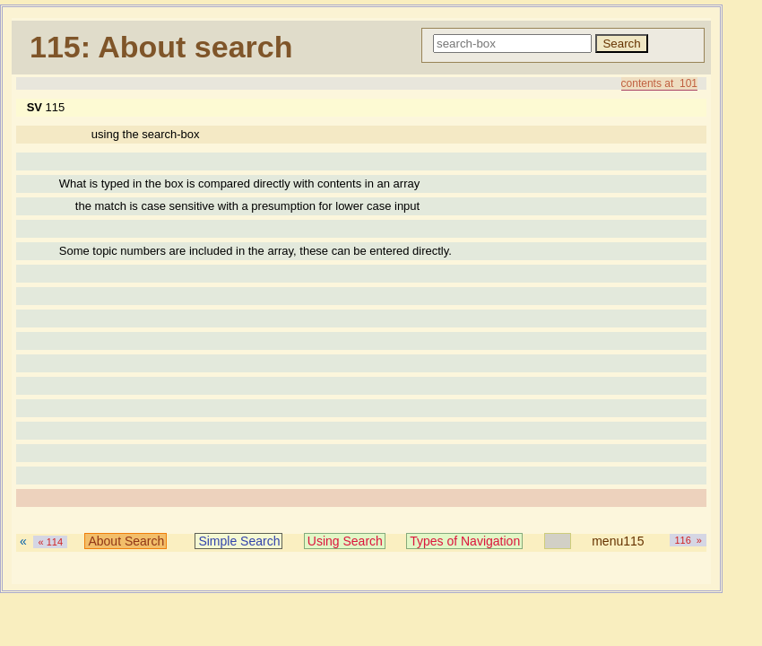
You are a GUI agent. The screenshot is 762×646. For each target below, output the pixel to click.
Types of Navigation (465, 541)
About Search (126, 541)
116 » (688, 540)
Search (621, 43)
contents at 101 (659, 83)
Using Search (345, 541)
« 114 (50, 542)
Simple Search (239, 541)
